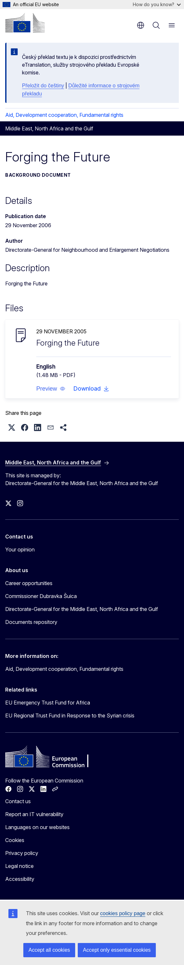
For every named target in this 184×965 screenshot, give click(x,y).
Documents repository (31, 622)
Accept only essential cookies (117, 950)
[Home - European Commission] (25, 22)
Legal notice (19, 866)
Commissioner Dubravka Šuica (41, 596)
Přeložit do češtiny (43, 85)
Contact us (18, 801)
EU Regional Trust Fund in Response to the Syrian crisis (69, 715)
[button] (50, 388)
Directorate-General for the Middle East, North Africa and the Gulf (81, 609)
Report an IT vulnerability (34, 814)
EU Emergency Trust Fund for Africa (47, 702)
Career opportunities (28, 583)
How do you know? (157, 4)
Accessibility (19, 879)
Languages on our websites (37, 827)
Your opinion (20, 549)
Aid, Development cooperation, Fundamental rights (64, 115)
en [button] (140, 25)
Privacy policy (21, 853)
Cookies (14, 840)
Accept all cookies (49, 950)
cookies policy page (122, 913)
